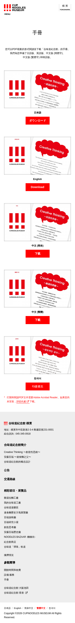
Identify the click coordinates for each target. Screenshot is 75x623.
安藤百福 (17, 457)
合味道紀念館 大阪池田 (16, 588)
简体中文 (28, 608)
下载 (37, 253)
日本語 (7, 608)
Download (37, 187)
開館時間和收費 (12, 570)
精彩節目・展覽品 (15, 490)
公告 (7, 470)
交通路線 (9, 479)
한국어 (52, 608)
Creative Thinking (22, 452)
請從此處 (21, 401)
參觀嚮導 (9, 562)
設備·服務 (9, 574)
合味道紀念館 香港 (14, 592)
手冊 (6, 579)
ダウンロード (37, 120)
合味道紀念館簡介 (15, 444)
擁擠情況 (9, 555)
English (17, 608)
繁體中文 (41, 608)
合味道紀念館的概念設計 (17, 461)
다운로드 (37, 386)
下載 (37, 319)
